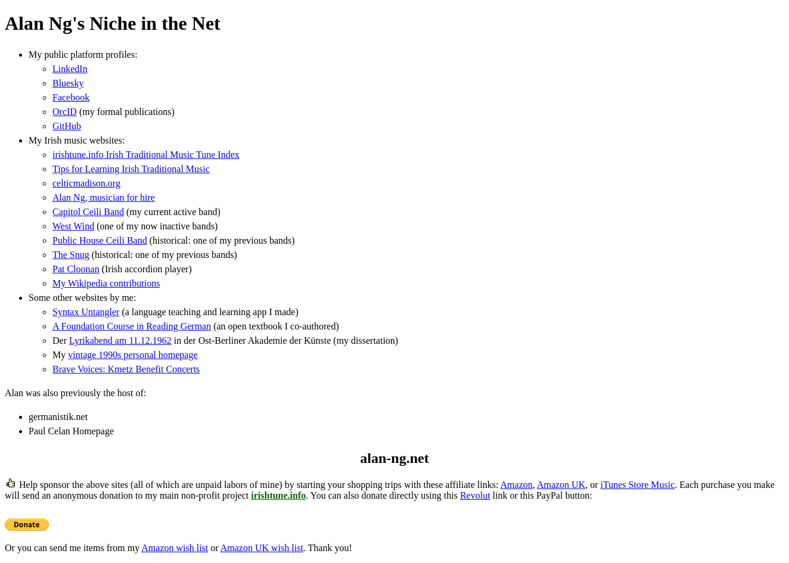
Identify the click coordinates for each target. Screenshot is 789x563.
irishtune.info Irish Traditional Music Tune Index (146, 155)
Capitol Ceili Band (88, 212)
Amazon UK (561, 485)
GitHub (66, 126)
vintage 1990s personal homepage (132, 355)
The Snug (70, 255)
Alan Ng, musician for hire (103, 197)
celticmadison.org (86, 183)
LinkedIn (70, 69)
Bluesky (67, 83)
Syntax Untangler (85, 312)
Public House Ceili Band (99, 240)
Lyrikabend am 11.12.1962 (120, 340)
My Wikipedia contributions (106, 283)
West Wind (73, 226)
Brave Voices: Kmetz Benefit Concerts (126, 369)
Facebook (70, 97)
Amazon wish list (174, 548)
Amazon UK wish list (261, 548)
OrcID (64, 112)
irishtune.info (278, 495)
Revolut (475, 495)
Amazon (517, 485)
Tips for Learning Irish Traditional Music (131, 169)
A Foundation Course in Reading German (131, 326)
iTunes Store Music (638, 485)
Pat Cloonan (76, 269)
